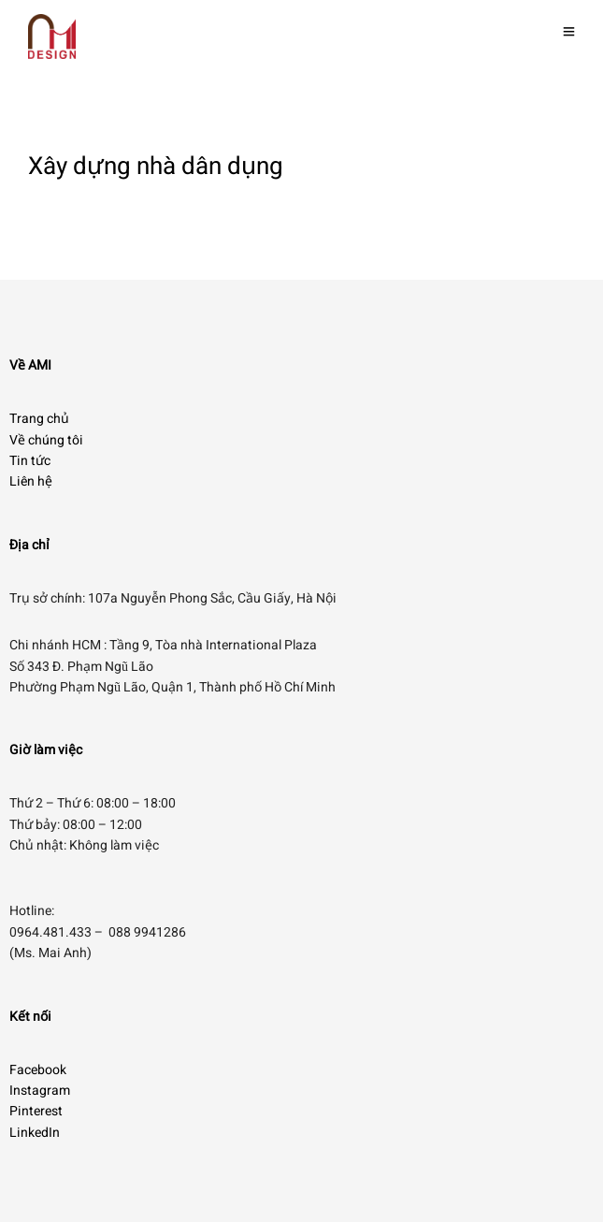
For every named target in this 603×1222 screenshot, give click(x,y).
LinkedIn (34, 1132)
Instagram (39, 1090)
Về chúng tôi (46, 440)
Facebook (37, 1070)
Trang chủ (39, 419)
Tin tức (29, 461)
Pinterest (36, 1111)
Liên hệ (30, 481)
